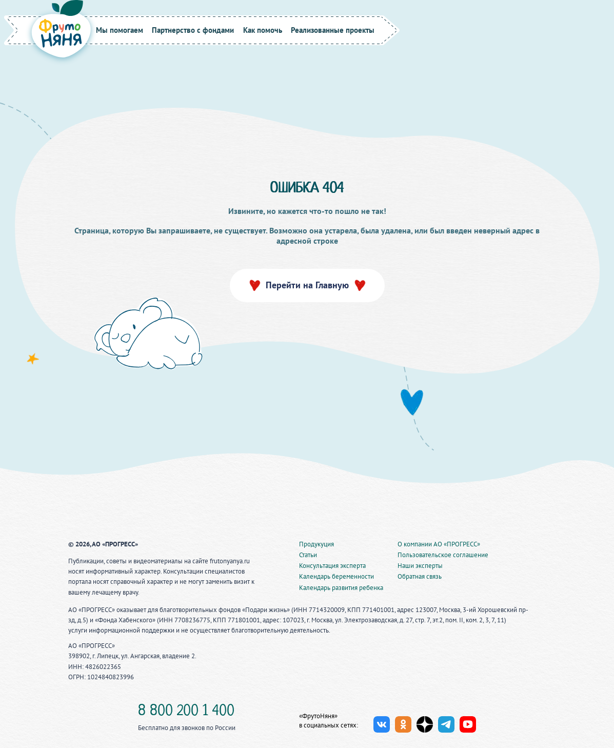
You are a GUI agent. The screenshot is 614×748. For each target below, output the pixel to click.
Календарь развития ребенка (341, 587)
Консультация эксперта (332, 565)
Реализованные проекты (332, 30)
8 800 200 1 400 (186, 711)
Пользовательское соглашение (443, 554)
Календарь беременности (336, 576)
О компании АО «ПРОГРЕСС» (439, 544)
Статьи (308, 554)
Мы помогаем (119, 30)
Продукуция (316, 544)
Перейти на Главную (307, 285)
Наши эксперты (420, 565)
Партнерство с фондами (193, 30)
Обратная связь (420, 576)
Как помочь (262, 30)
